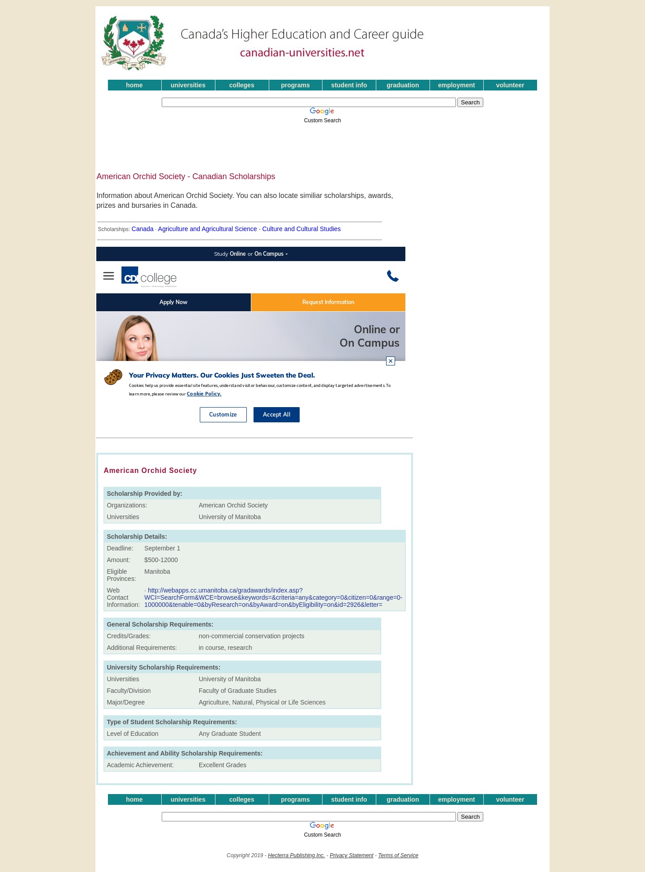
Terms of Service (398, 855)
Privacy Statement (351, 855)
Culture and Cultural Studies (301, 228)
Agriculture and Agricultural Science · (210, 228)
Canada (143, 228)
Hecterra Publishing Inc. (296, 855)
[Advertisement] (312, 145)
